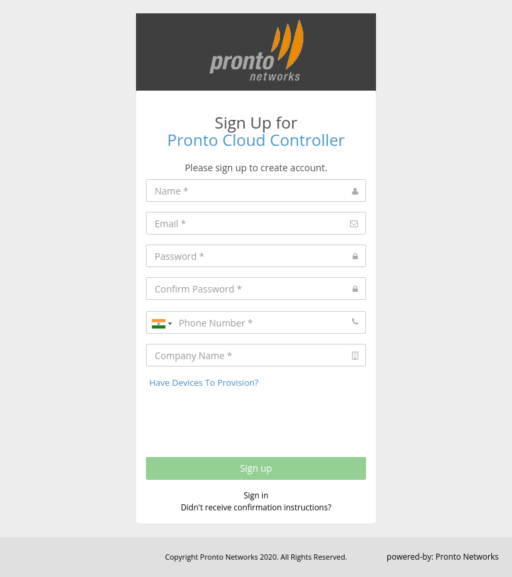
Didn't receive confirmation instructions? (256, 507)
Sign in (256, 495)
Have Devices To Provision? (204, 382)
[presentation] (247, 419)
